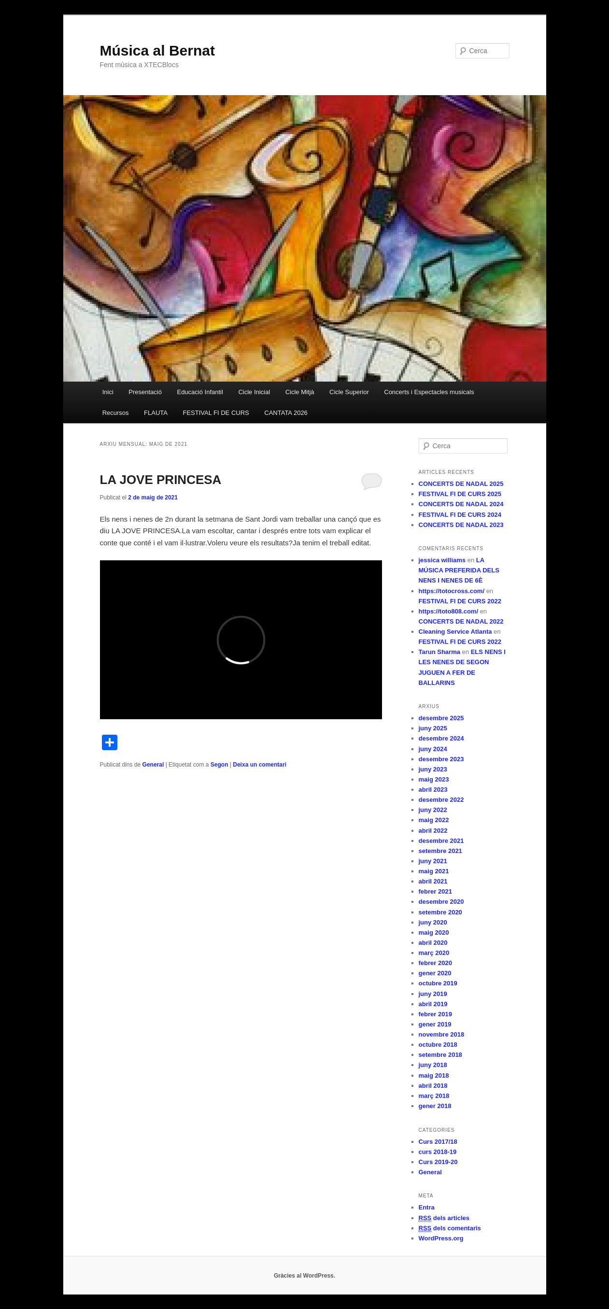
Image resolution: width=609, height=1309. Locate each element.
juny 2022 (433, 809)
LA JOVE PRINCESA (161, 479)
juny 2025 (433, 728)
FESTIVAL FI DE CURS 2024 (460, 514)
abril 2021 (433, 881)
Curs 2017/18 (438, 1141)
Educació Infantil (200, 392)
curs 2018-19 (438, 1151)
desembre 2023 (441, 759)
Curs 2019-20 (438, 1162)
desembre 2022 (441, 799)
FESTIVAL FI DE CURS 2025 (460, 494)
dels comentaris (450, 1228)
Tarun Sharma (439, 651)
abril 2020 (433, 942)
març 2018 (434, 1095)
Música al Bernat (157, 50)
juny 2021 (433, 861)
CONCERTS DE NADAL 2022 (461, 621)
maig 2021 (434, 871)
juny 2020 (433, 922)
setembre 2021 (440, 850)
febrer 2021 (435, 891)
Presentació (145, 392)
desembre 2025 (441, 718)
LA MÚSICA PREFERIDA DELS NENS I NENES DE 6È (459, 570)
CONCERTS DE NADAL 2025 (461, 483)
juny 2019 (433, 993)
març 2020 (434, 952)
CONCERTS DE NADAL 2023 (461, 524)
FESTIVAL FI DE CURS (216, 412)
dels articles (444, 1218)
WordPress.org (441, 1238)
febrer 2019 (435, 1014)
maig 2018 (434, 1075)
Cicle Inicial (254, 392)
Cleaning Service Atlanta (455, 631)
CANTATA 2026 (286, 412)
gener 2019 (435, 1024)
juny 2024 (433, 749)
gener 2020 (435, 973)
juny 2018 (433, 1064)
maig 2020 (434, 932)
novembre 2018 (442, 1034)
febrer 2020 (435, 963)
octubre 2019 (438, 983)
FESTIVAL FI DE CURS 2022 (460, 601)
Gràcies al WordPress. (304, 1275)
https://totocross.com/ (452, 591)
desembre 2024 (441, 738)
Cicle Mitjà (299, 392)
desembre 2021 (441, 840)
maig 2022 (434, 820)
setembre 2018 (440, 1054)
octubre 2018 (438, 1044)
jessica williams (442, 560)
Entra (427, 1207)
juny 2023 (433, 769)
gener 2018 (435, 1106)
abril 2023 (433, 789)
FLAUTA (156, 412)
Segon (219, 764)
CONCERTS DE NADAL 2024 (461, 504)
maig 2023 (434, 779)
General (153, 764)
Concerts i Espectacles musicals (429, 392)
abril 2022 (433, 830)
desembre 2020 (441, 901)
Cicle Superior (349, 392)
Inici (107, 392)
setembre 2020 (440, 912)
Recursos (115, 412)
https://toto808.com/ (449, 611)
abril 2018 (433, 1085)
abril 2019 (433, 1004)
